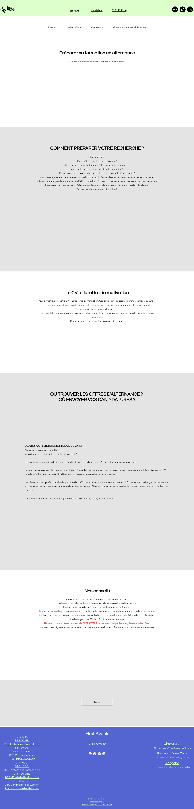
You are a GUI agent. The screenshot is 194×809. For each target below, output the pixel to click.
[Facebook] (90, 753)
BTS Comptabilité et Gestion (22, 784)
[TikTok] (183, 9)
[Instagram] (103, 753)
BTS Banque (21, 781)
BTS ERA (21, 737)
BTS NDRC (22, 766)
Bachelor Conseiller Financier (22, 788)
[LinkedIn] (190, 9)
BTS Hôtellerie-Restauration (22, 777)
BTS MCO (21, 762)
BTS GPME (22, 740)
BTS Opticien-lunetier (22, 755)
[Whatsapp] (175, 9)
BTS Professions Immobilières (22, 770)
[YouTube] (94, 753)
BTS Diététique (22, 751)
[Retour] (97, 702)
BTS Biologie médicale (22, 759)
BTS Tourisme (22, 773)
